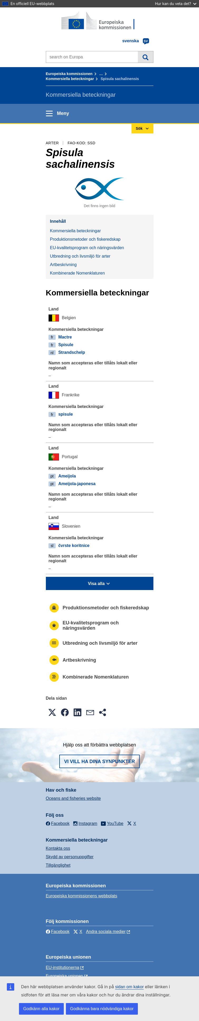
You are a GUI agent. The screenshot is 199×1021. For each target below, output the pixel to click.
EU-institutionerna (62, 967)
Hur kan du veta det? (175, 3)
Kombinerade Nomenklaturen (77, 273)
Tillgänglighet (58, 865)
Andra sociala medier (105, 931)
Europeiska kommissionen (69, 74)
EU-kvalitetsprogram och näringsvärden (87, 247)
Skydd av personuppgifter (70, 857)
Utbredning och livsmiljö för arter (80, 256)
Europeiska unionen (64, 976)
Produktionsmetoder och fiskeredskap (85, 239)
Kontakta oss (58, 848)
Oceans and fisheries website (73, 798)
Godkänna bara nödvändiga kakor (102, 1008)
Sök (145, 56)
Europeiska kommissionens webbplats (81, 896)
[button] (52, 712)
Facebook (58, 931)
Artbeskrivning (63, 264)
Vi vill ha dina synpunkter (99, 761)
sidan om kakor (129, 987)
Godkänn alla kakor (41, 1008)
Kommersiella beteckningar (70, 79)
